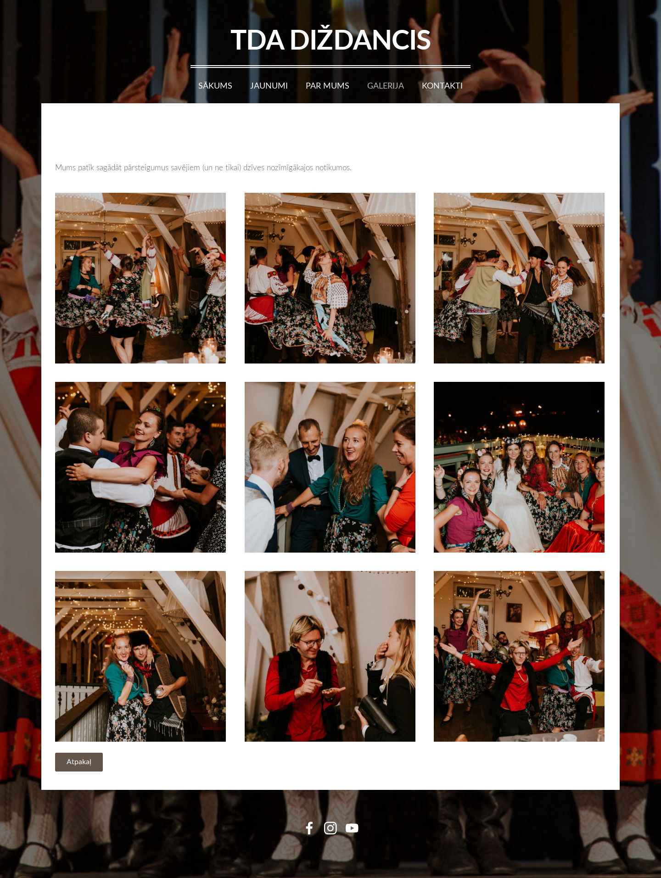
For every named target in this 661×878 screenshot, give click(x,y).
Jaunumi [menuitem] (269, 85)
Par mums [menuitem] (327, 85)
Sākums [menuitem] (215, 85)
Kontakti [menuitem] (442, 85)
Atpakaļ (79, 761)
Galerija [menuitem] (385, 85)
